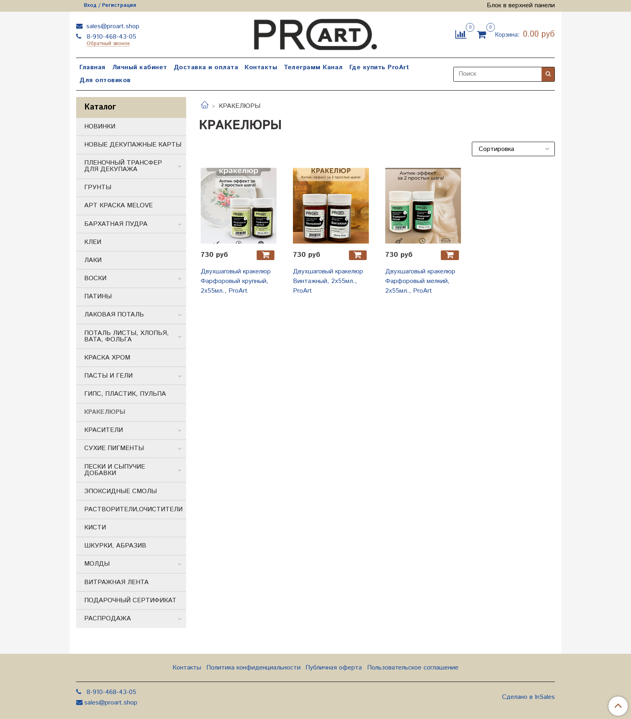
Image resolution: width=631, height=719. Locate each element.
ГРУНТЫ (97, 187)
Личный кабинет (139, 67)
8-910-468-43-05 (110, 36)
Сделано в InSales (528, 697)
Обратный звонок (108, 44)
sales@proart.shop (111, 26)
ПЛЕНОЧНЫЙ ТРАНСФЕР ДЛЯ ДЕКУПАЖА (123, 166)
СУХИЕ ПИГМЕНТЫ (114, 448)
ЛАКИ (93, 260)
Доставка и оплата (206, 67)
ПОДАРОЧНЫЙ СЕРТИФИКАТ (130, 600)
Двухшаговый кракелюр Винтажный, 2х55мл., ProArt (328, 281)
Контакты (261, 67)
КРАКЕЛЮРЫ (104, 412)
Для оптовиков (105, 80)
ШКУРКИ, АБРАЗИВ (115, 545)
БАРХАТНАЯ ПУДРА (115, 224)
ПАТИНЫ (98, 296)
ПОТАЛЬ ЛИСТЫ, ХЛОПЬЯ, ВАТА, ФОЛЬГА (126, 336)
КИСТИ (95, 527)
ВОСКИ (95, 278)
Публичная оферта (333, 667)
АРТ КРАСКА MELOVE (118, 205)
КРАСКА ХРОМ (107, 357)
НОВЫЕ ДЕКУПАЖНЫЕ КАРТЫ (132, 144)
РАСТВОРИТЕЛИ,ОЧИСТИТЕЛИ (133, 509)
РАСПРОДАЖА (107, 618)
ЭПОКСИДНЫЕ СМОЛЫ (120, 491)
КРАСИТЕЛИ (103, 430)
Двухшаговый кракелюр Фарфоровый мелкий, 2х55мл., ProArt (420, 281)
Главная (92, 67)
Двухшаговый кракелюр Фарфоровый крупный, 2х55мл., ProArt (236, 281)
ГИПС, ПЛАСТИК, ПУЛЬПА (125, 394)
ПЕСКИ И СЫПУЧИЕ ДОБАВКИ (114, 470)
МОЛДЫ (97, 563)
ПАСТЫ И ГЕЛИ (108, 375)
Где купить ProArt (379, 67)
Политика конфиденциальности (253, 667)
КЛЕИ (92, 242)
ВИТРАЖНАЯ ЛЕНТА (116, 582)
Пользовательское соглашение (413, 667)
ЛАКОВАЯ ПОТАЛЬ (114, 314)
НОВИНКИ (99, 126)
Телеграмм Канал (313, 67)
